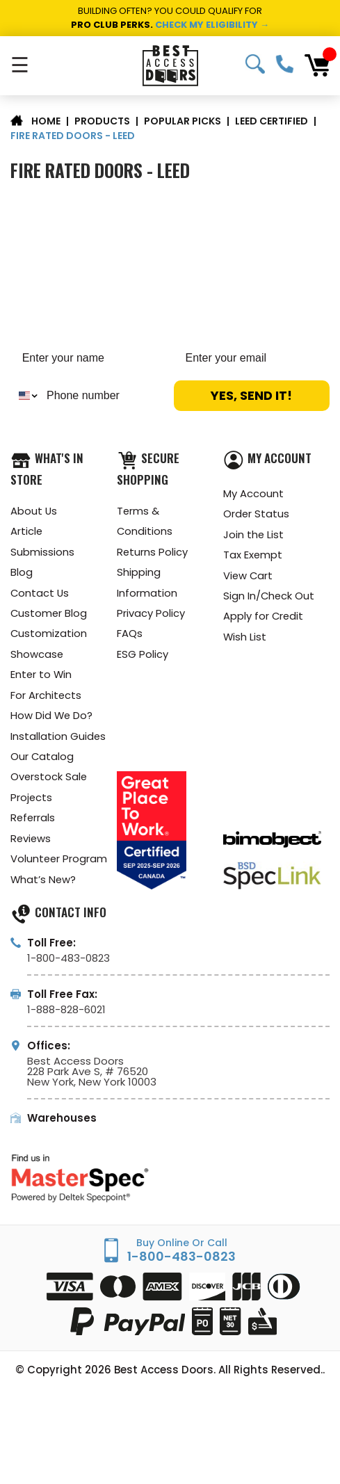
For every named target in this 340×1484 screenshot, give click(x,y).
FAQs (130, 636)
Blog (21, 573)
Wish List (245, 639)
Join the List (253, 535)
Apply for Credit (264, 618)
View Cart (248, 577)
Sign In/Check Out (269, 597)
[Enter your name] (88, 358)
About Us (34, 510)
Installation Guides (58, 740)
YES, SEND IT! (251, 395)
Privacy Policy (151, 615)
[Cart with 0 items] (317, 65)
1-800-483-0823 (284, 64)
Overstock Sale (49, 782)
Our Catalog (42, 761)
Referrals (33, 823)
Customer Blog (49, 615)
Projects (31, 803)
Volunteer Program (59, 865)
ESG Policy (142, 657)
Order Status (256, 514)
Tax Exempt (253, 556)
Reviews (31, 844)
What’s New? (43, 886)
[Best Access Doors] (170, 66)
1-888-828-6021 (66, 1017)
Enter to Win (41, 677)
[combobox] (25, 395)
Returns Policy (152, 552)
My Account (253, 493)
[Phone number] (103, 395)
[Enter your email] (252, 358)
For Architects (46, 698)
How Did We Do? (52, 719)
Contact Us (40, 594)
